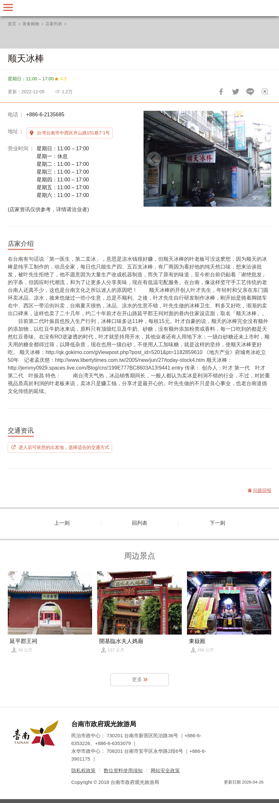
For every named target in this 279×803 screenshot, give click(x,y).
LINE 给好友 (250, 91)
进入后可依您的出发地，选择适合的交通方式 (63, 447)
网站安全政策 (165, 770)
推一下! (235, 91)
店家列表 (53, 23)
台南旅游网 (139, 8)
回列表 (139, 523)
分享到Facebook (221, 91)
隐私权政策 (83, 770)
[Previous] (154, 159)
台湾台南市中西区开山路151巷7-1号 (73, 132)
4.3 (63, 78)
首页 (12, 23)
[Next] (261, 159)
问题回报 (264, 91)
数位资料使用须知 (123, 770)
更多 (137, 679)
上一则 (62, 523)
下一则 (217, 523)
